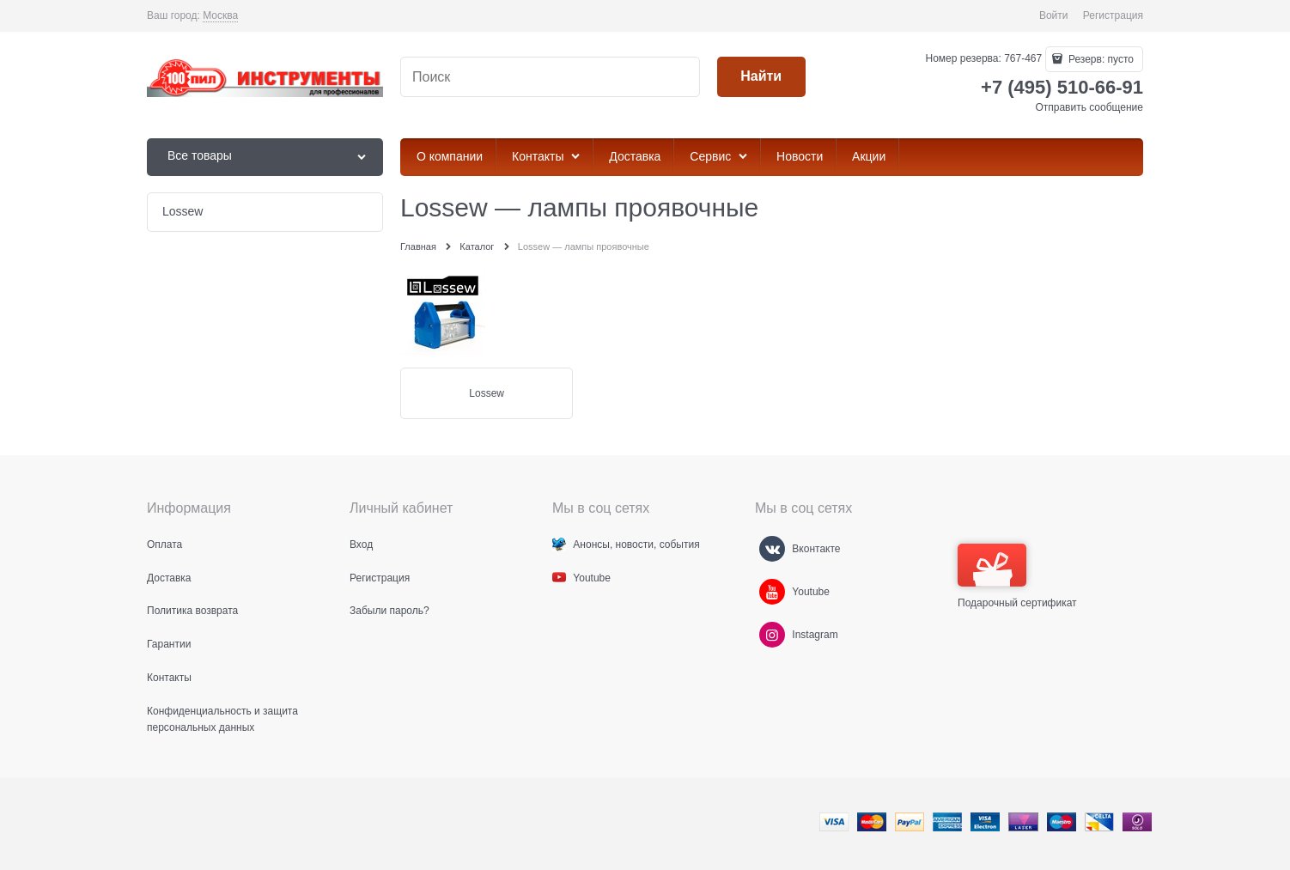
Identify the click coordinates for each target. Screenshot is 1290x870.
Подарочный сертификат (1017, 576)
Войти (1053, 15)
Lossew (486, 393)
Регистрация (1113, 15)
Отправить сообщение (1089, 107)
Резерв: (1100, 59)
